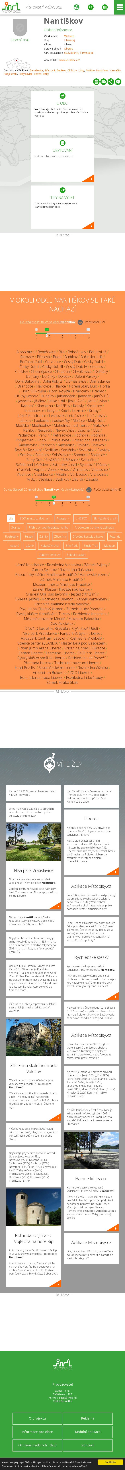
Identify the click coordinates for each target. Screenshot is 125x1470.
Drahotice (25, 386)
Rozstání (35, 449)
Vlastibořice (43, 474)
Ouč (96, 430)
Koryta (52, 410)
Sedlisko (51, 449)
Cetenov (96, 366)
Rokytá (82, 445)
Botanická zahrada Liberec (41, 677)
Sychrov (86, 464)
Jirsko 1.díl (57, 400)
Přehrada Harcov (37, 662)
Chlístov (72, 70)
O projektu (37, 1418)
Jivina (91, 400)
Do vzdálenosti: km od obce (47, 322)
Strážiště (53, 459)
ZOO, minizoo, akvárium (35, 518)
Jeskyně (14, 546)
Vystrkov (62, 479)
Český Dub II (29, 366)
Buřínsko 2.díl (31, 361)
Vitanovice (99, 469)
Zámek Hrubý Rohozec (84, 608)
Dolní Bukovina (27, 381)
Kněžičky (63, 405)
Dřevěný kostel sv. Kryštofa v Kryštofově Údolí (61, 628)
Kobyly (78, 405)
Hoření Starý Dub (83, 386)
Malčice (90, 70)
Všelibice (69, 36)
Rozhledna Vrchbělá (85, 638)
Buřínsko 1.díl (92, 356)
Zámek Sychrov (44, 569)
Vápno (39, 469)
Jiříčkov (40, 400)
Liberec (68, 48)
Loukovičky (61, 420)
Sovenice (98, 454)
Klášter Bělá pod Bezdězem (83, 643)
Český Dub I (93, 361)
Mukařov (100, 425)
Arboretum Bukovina (50, 672)
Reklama (87, 1418)
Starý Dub (34, 459)
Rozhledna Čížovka (93, 667)
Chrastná (62, 371)
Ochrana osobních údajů (37, 1445)
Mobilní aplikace (88, 1432)
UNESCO (81, 518)
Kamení (27, 405)
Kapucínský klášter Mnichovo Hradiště (46, 574)
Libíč (90, 415)
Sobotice (81, 454)
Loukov (25, 420)
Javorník (24, 400)
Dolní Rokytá (52, 381)
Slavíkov (103, 449)
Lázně (30, 546)
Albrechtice (26, 351)
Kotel (65, 410)
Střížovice (70, 459)
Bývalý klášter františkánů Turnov (43, 613)
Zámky (43, 537)
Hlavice (60, 386)
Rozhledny (12, 537)
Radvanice (66, 445)
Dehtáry (101, 371)
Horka (105, 386)
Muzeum (110, 546)
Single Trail (91, 546)
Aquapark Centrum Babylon (43, 638)
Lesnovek (56, 415)
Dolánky (48, 376)
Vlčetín (61, 474)
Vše (11, 518)
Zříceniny (60, 537)
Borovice (27, 356)
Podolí (42, 440)
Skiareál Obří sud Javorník (47, 594)
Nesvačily (115, 70)
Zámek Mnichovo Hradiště (61, 579)
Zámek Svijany (95, 564)
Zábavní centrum (49, 555)
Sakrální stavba (76, 555)
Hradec (98, 391)
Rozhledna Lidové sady (84, 677)
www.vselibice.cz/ (69, 60)
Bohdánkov (77, 351)
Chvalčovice (82, 371)
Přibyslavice (25, 74)
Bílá (62, 351)
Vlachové (24, 474)
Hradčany (81, 391)
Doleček (64, 376)
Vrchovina (98, 474)
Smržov (26, 454)
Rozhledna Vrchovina (64, 564)
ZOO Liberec (80, 672)
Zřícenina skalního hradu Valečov (61, 604)
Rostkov (97, 445)
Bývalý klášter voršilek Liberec (41, 657)
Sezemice (86, 449)
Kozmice (79, 410)
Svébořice (89, 459)
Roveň (38, 74)
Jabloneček (66, 396)
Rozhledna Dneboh (57, 599)
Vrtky (46, 74)
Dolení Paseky (85, 376)
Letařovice (75, 415)
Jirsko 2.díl (76, 400)
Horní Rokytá (59, 391)
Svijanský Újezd (64, 464)
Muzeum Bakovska (84, 618)
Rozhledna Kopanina (90, 613)
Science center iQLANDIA (38, 643)
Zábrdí (77, 479)
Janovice (84, 396)
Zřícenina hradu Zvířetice (84, 648)
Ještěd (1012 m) (84, 594)
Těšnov (101, 464)
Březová (50, 70)
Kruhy (94, 410)
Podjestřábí (10, 74)
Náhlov (28, 430)
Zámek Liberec (31, 653)
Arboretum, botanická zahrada (94, 527)
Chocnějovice (41, 371)
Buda (57, 356)
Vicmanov (80, 469)
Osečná (83, 430)
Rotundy (114, 537)
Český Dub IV (76, 366)
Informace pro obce (37, 1432)
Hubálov (47, 396)
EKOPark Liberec (90, 653)
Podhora (81, 435)
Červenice (53, 361)
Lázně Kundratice (32, 415)
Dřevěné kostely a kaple (87, 537)
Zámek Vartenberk (92, 599)
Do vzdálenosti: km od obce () (43, 490)
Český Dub (72, 361)
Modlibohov (41, 425)
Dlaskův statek (61, 623)
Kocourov (94, 405)
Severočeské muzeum (57, 667)
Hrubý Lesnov (26, 396)
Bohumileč (97, 351)
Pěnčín (44, 435)
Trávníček (23, 469)
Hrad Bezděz (25, 667)
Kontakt (87, 1445)
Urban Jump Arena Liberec (39, 648)
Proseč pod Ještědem (89, 440)
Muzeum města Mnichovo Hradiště (61, 584)
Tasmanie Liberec (60, 653)
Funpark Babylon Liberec (80, 633)
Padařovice (26, 435)
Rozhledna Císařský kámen (41, 608)
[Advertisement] (62, 263)
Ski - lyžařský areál (105, 518)
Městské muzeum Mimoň (44, 618)
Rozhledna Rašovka (75, 569)
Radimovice (28, 445)
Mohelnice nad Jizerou (72, 425)
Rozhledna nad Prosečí (87, 657)
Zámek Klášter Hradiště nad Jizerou (61, 589)
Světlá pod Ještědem (32, 464)
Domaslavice (76, 381)
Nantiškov (63, 20)
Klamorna (45, 405)
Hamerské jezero (93, 574)
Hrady (29, 537)
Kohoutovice (34, 410)
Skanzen (16, 527)
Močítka (22, 425)
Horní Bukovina (33, 391)
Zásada (92, 479)
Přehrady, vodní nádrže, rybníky (48, 527)
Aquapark (63, 518)
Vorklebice (78, 474)
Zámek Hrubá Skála (62, 682)
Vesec (52, 469)
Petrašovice (62, 435)
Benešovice (36, 70)
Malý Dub (95, 420)
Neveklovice (65, 430)
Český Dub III (52, 366)
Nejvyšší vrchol (49, 546)
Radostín (47, 445)
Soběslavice (61, 454)
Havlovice (43, 386)
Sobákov (42, 454)
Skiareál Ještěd (27, 599)
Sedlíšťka (68, 449)
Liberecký (69, 40)
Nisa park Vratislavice (40, 633)
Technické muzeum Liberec (76, 662)
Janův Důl (102, 396)
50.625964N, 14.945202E (78, 52)
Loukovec (41, 420)
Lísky (81, 70)
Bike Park (71, 546)
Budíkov (61, 70)
